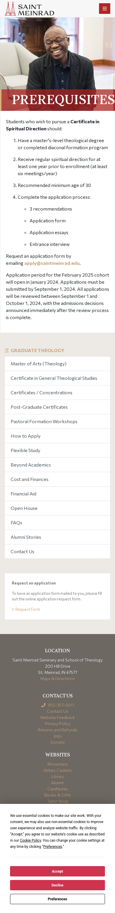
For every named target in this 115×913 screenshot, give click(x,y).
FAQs (16, 522)
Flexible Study (25, 450)
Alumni (57, 782)
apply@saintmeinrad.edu (52, 263)
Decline (57, 885)
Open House (24, 508)
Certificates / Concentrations (41, 392)
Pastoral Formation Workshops (44, 421)
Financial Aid (23, 493)
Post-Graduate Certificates (39, 407)
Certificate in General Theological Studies (54, 378)
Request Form (26, 609)
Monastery (57, 763)
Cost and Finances (29, 479)
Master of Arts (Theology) (39, 363)
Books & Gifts (57, 794)
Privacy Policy (57, 723)
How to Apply (26, 436)
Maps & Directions (57, 678)
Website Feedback (57, 717)
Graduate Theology (37, 350)
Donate (58, 742)
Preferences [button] (52, 847)
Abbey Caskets (57, 770)
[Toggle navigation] (104, 8)
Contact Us (22, 551)
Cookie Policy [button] (30, 840)
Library (57, 776)
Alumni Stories (26, 537)
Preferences (57, 899)
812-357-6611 (57, 704)
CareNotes (57, 788)
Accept (57, 871)
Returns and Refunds (57, 729)
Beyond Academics (31, 464)
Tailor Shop (57, 801)
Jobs (58, 735)
